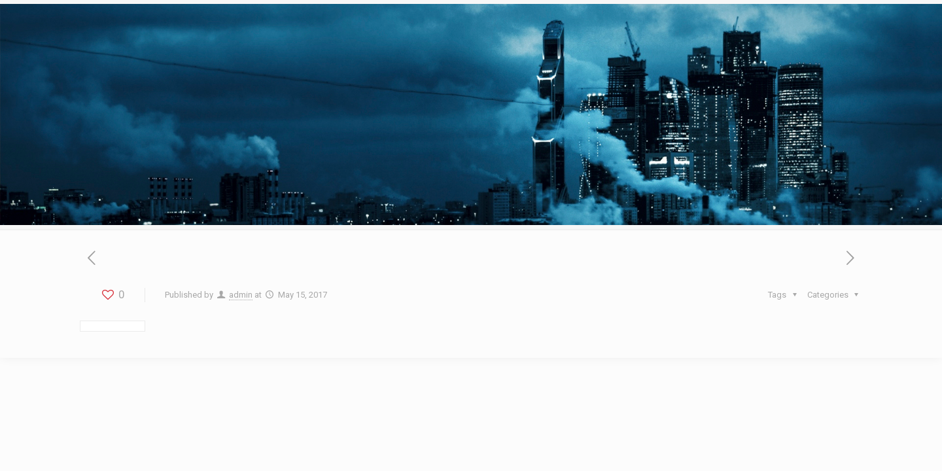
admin (241, 295)
